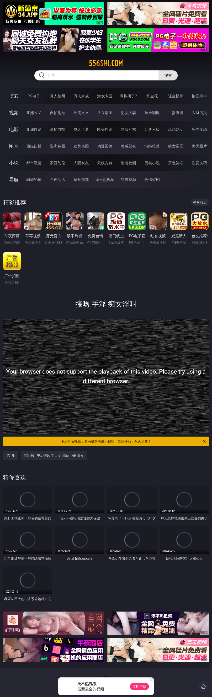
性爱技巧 (199, 162)
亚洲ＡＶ (34, 112)
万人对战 (81, 96)
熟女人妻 (128, 112)
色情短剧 (152, 179)
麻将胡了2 (128, 96)
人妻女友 (81, 162)
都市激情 (34, 162)
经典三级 (152, 129)
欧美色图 (81, 146)
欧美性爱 (104, 129)
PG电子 (33, 96)
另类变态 (199, 129)
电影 (14, 129)
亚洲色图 (57, 146)
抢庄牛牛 (199, 96)
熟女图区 (175, 146)
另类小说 (152, 162)
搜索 (168, 75)
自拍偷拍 (57, 112)
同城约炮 (34, 179)
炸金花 (152, 96)
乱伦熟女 (175, 129)
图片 (14, 146)
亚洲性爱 (34, 129)
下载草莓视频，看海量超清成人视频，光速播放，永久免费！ (134, 441)
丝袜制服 (152, 112)
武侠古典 (104, 162)
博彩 (14, 96)
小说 (14, 162)
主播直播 (175, 112)
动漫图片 (104, 146)
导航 (14, 179)
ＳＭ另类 (199, 112)
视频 (14, 112)
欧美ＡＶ (81, 112)
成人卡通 (81, 129)
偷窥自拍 (34, 146)
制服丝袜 (128, 129)
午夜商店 (57, 179)
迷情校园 (128, 162)
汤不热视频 (104, 179)
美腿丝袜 (128, 146)
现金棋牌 (175, 96)
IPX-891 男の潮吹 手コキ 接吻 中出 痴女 (54, 455)
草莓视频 (81, 179)
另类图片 (199, 146)
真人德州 (57, 96)
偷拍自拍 (57, 129)
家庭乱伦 (57, 162)
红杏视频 (128, 179)
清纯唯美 (152, 146)
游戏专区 (104, 96)
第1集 (10, 455)
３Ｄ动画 (104, 112)
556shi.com (106, 63)
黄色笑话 (175, 162)
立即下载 (139, 686)
